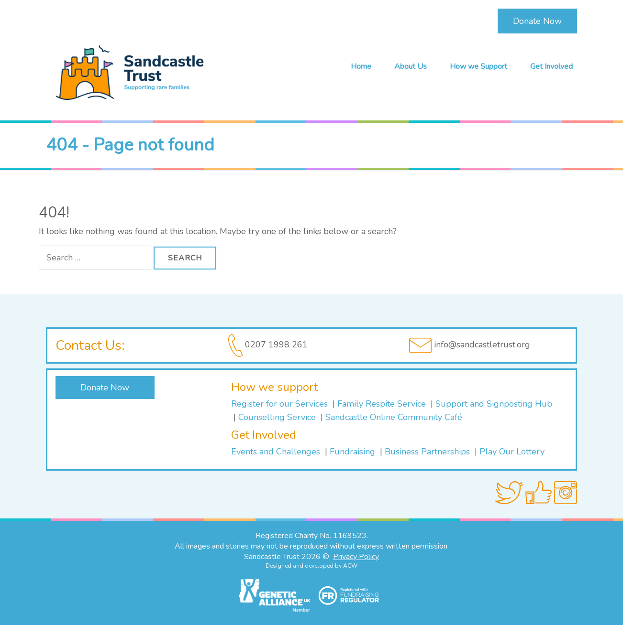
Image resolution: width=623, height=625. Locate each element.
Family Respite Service (382, 403)
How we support (274, 387)
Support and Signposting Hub (493, 403)
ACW (350, 566)
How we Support (478, 66)
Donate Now (537, 21)
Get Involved (551, 66)
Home (361, 66)
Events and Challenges (275, 451)
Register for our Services (279, 403)
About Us (410, 66)
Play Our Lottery (512, 451)
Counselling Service (278, 417)
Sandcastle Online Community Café (393, 417)
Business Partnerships (427, 451)
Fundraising (352, 451)
